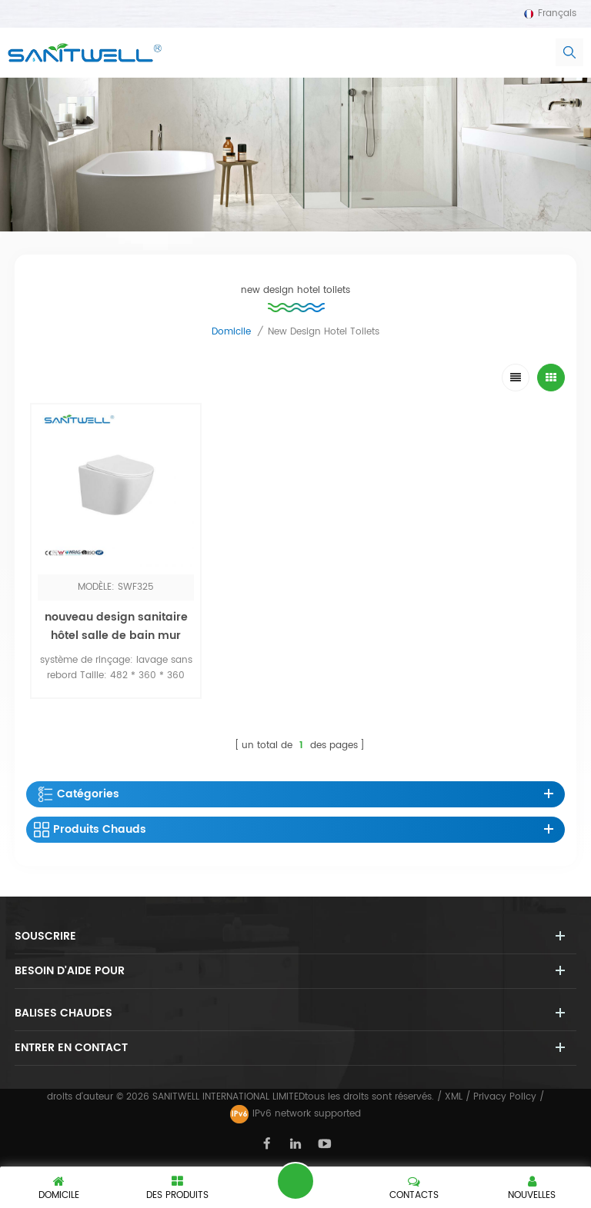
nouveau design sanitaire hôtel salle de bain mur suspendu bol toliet (116, 635)
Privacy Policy (504, 1097)
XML (453, 1097)
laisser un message (295, 1181)
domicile (231, 331)
